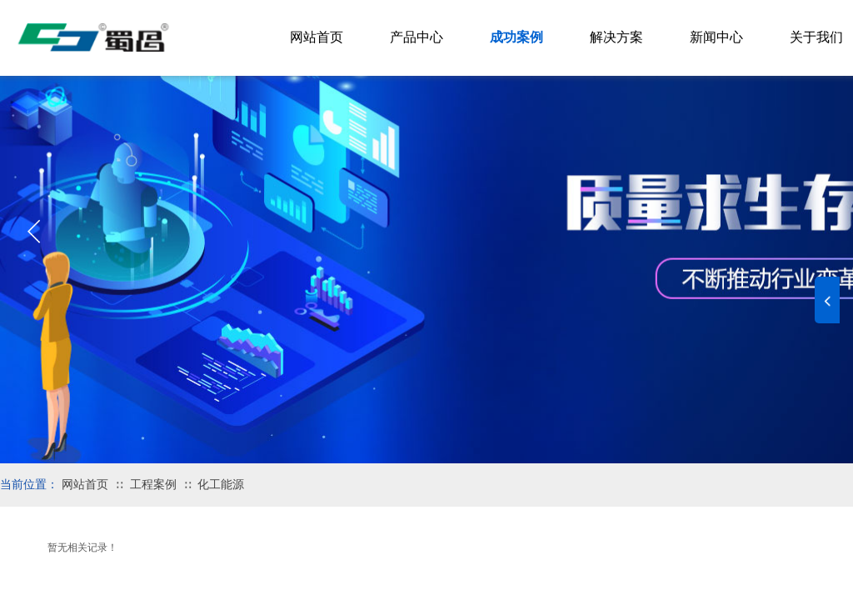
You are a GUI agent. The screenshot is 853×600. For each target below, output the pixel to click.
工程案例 (153, 484)
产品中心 (416, 37)
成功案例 (516, 37)
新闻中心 (716, 37)
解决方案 (616, 37)
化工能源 (220, 484)
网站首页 (85, 484)
